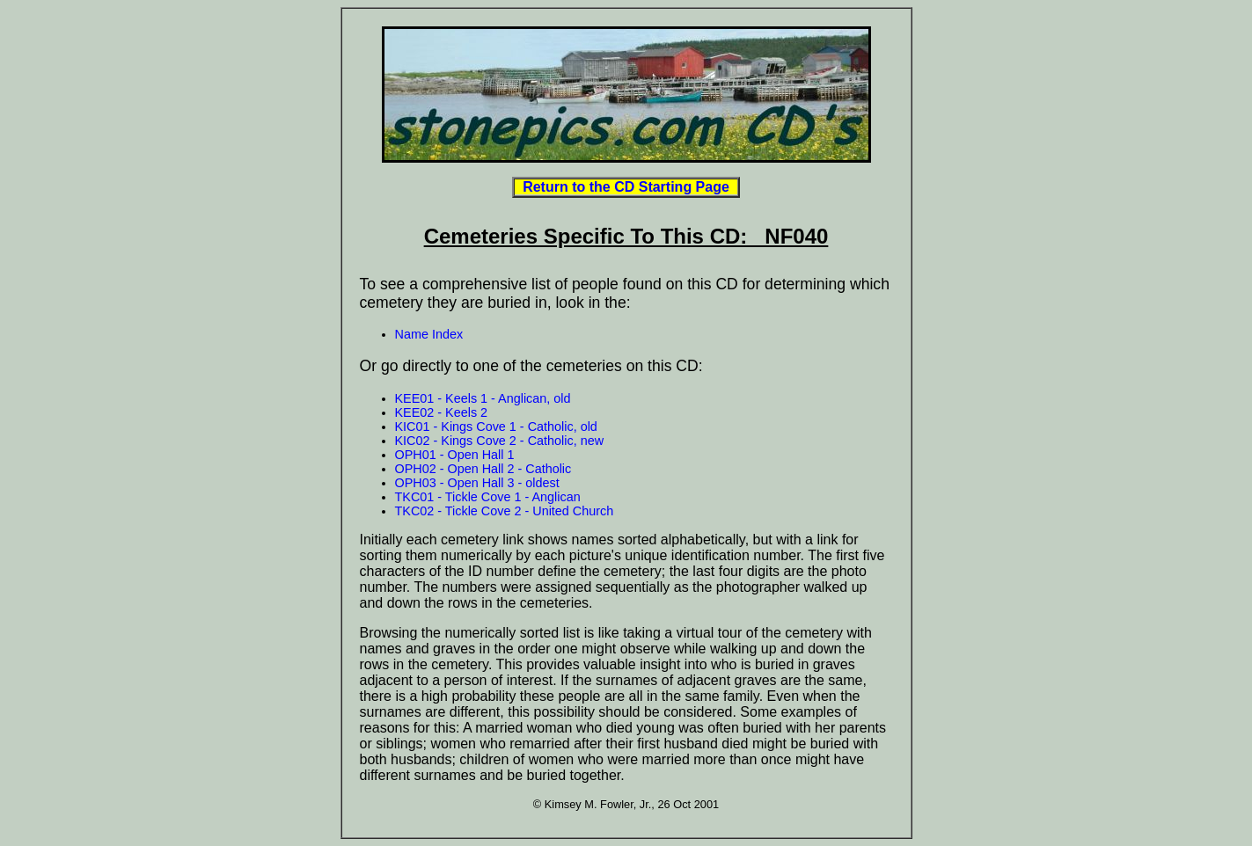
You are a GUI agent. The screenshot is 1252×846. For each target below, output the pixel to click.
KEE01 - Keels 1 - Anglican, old (483, 398)
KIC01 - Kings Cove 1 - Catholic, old (496, 426)
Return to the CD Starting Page (625, 186)
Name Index (429, 334)
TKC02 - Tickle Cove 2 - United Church (504, 511)
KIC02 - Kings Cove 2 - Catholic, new (499, 441)
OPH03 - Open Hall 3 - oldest (477, 483)
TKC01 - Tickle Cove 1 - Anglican (488, 497)
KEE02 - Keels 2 (441, 412)
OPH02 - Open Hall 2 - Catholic (483, 469)
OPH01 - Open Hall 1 (455, 455)
